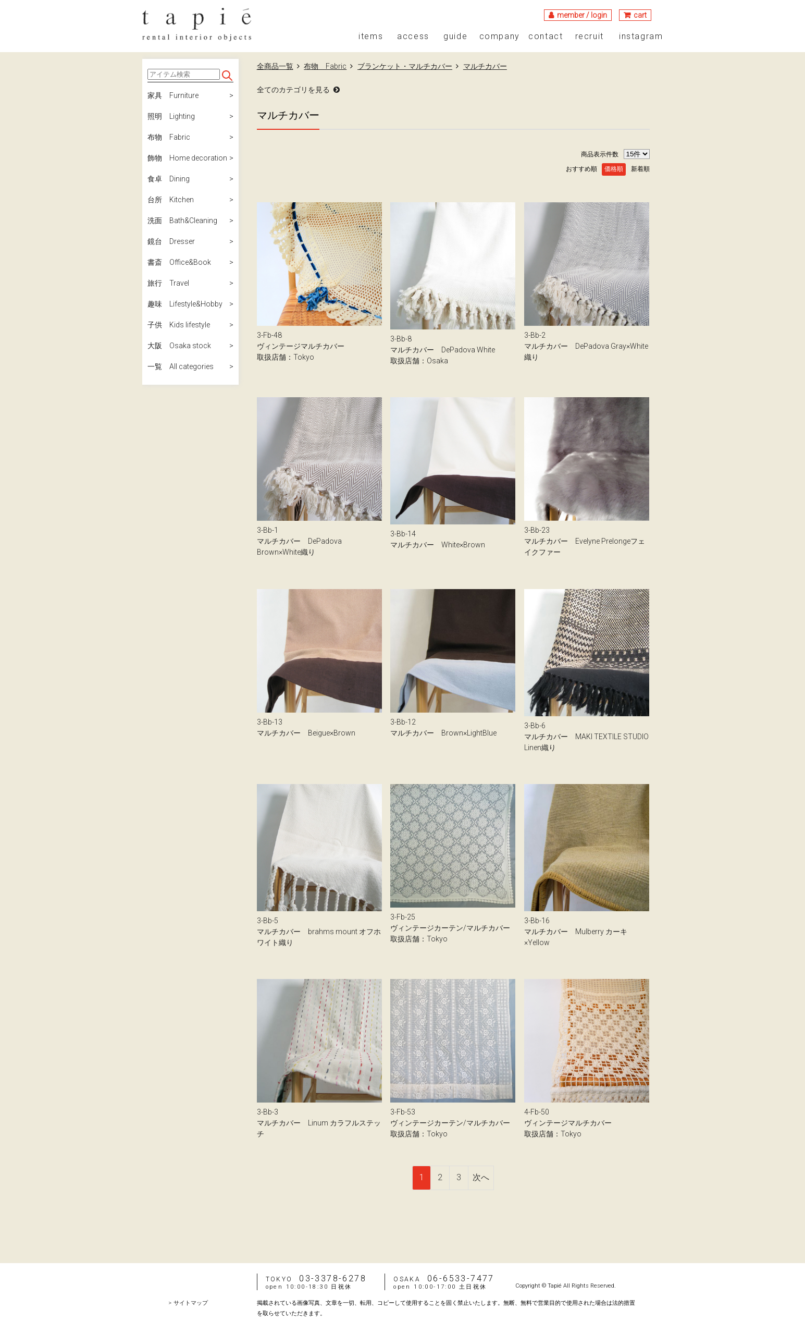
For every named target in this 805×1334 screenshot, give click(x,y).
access (413, 36)
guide (455, 36)
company (499, 36)
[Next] (481, 1178)
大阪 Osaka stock (179, 345)
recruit (589, 36)
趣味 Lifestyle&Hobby (184, 304)
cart (640, 15)
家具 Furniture (173, 95)
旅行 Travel (168, 283)
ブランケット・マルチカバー (404, 66)
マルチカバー (485, 66)
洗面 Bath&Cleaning (182, 220)
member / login (582, 15)
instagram (641, 36)
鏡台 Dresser (171, 241)
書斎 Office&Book (179, 262)
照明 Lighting (171, 116)
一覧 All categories (180, 366)
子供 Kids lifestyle (178, 325)
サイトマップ (191, 1303)
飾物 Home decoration (187, 158)
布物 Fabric (168, 137)
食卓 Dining (168, 179)
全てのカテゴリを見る (293, 89)
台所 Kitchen (170, 199)
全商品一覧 (275, 66)
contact (545, 36)
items (370, 36)
